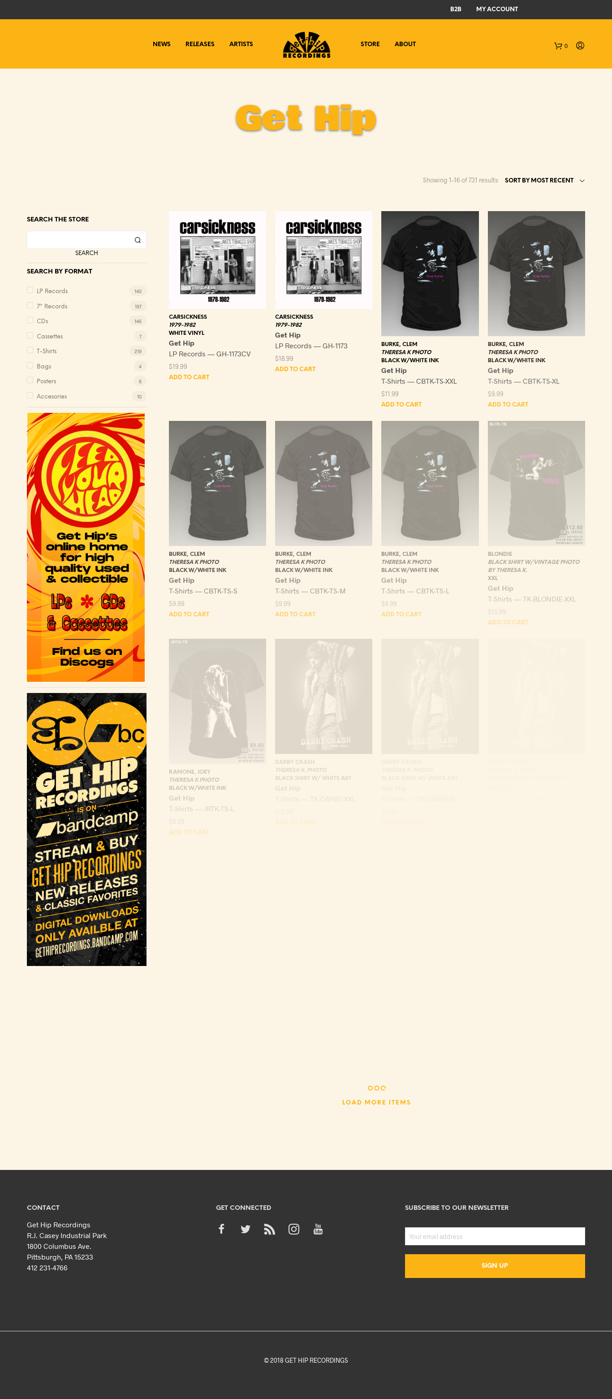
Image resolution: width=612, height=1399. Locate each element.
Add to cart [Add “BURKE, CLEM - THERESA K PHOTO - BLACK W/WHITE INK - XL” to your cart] (508, 405)
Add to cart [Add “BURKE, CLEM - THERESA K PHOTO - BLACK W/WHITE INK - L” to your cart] (401, 615)
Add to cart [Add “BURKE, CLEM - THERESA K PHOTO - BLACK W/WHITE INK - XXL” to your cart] (401, 405)
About (405, 45)
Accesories (52, 397)
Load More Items (376, 1103)
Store (370, 45)
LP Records (52, 292)
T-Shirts (46, 352)
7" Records (52, 307)
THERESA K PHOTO (406, 352)
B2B (455, 10)
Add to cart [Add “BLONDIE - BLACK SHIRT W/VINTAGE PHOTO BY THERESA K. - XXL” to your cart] (508, 623)
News (162, 45)
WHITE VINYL (186, 333)
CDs (42, 322)
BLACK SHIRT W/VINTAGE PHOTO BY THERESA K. (533, 566)
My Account (497, 10)
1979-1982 (182, 325)
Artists (241, 45)
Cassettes (50, 337)
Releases (200, 45)
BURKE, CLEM (399, 344)
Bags (44, 367)
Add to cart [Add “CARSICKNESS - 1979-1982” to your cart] (295, 369)
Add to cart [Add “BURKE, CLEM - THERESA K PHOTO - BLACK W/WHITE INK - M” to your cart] (295, 615)
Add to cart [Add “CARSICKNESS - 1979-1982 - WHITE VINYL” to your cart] (189, 378)
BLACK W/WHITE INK (410, 361)
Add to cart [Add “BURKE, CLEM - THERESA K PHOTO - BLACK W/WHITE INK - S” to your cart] (189, 615)
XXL (493, 578)
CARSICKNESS (188, 317)
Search (86, 253)
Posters (46, 382)
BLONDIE (500, 554)
